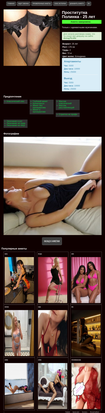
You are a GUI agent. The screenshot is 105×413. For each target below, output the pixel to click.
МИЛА (6, 254)
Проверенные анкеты (41, 3)
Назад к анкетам (52, 241)
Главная (11, 3)
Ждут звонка (23, 3)
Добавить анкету (77, 3)
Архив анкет (75, 412)
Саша (39, 307)
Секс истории (60, 3)
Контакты (84, 412)
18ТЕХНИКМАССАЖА (76, 360)
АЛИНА (6, 360)
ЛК (89, 3)
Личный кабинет (94, 412)
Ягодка (40, 254)
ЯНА (72, 307)
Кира (72, 254)
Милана (7, 307)
